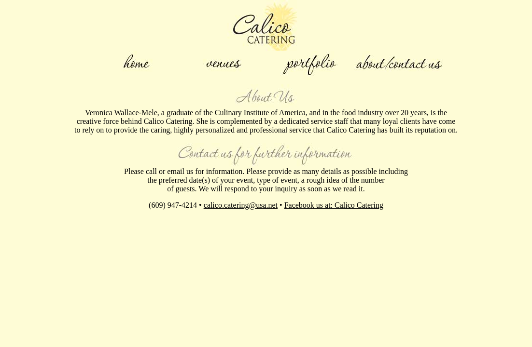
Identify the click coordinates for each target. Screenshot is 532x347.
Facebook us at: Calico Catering (333, 205)
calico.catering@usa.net (241, 205)
